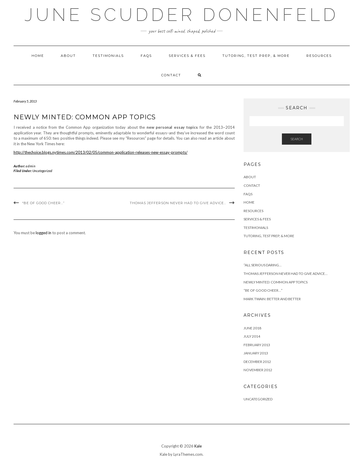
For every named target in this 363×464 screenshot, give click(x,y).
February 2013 (257, 345)
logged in (43, 232)
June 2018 (252, 328)
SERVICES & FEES (187, 56)
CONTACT (171, 75)
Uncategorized (42, 171)
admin (30, 166)
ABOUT (68, 56)
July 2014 (252, 336)
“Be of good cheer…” (43, 203)
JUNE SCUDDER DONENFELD (181, 14)
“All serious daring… (263, 265)
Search (296, 139)
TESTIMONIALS (108, 56)
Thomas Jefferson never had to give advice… (178, 203)
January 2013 (256, 353)
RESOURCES (319, 56)
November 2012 (258, 370)
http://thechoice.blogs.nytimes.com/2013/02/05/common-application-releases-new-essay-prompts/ (101, 152)
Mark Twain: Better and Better (272, 299)
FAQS (146, 56)
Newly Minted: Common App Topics (276, 282)
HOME (38, 56)
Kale (198, 446)
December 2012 (257, 361)
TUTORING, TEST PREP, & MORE (256, 56)
